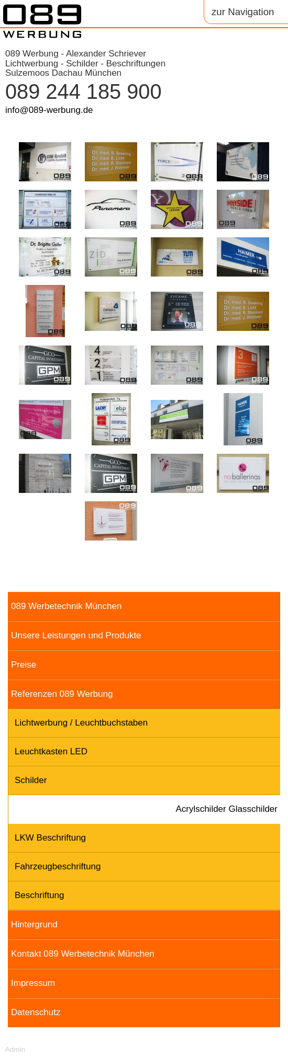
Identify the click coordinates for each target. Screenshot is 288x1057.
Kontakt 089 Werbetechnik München (82, 954)
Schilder (31, 780)
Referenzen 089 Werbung (62, 694)
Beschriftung (39, 895)
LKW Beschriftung (50, 838)
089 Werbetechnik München (66, 606)
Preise (23, 665)
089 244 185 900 (83, 91)
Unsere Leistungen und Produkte (76, 635)
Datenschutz (36, 1012)
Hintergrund (34, 924)
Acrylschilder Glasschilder (226, 809)
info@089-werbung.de (49, 110)
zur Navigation (243, 11)
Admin (15, 1049)
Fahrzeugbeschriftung (58, 866)
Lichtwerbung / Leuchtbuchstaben (81, 723)
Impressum (33, 983)
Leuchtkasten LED (51, 751)
